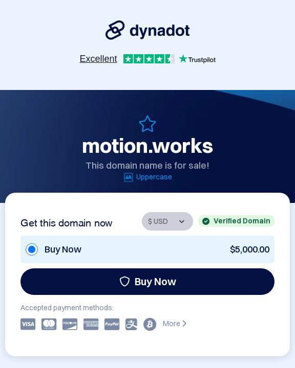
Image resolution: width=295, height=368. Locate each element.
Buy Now (147, 281)
